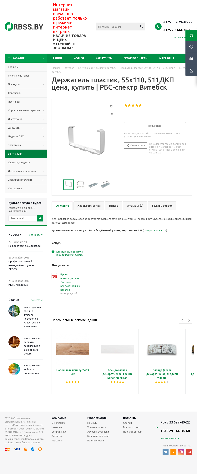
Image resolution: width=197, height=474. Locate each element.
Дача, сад (14, 127)
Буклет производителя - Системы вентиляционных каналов (70, 282)
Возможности (95, 440)
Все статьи (37, 300)
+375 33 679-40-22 (177, 26)
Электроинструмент (20, 179)
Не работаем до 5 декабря (24, 245)
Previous (182, 320)
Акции (57, 58)
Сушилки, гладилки (19, 162)
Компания (59, 418)
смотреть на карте (155, 230)
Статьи (127, 422)
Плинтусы (14, 84)
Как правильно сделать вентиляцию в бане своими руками (32, 346)
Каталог (19, 58)
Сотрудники (59, 431)
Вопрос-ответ (131, 427)
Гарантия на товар (98, 436)
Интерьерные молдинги (22, 171)
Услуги (79, 58)
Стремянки (14, 93)
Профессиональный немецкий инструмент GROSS (21, 265)
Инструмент (15, 119)
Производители (136, 58)
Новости (57, 427)
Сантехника (15, 188)
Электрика (14, 145)
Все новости (36, 235)
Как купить (104, 58)
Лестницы (14, 101)
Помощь (129, 418)
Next (189, 320)
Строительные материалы (24, 110)
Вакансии (57, 436)
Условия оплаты (97, 427)
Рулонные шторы (18, 75)
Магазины (166, 58)
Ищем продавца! (18, 284)
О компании (58, 422)
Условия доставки (98, 431)
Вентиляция (15, 153)
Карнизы (13, 67)
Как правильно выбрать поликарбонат (32, 369)
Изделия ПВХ (16, 136)
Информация (97, 418)
